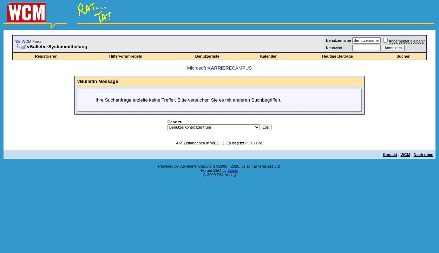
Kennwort (334, 48)
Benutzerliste (207, 56)
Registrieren (46, 56)
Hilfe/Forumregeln (125, 56)
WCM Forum (33, 41)
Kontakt (390, 155)
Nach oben (423, 155)
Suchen (404, 56)
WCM (405, 155)
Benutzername (338, 40)
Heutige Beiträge (337, 56)
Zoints (233, 170)
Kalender (268, 56)
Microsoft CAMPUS (219, 68)
